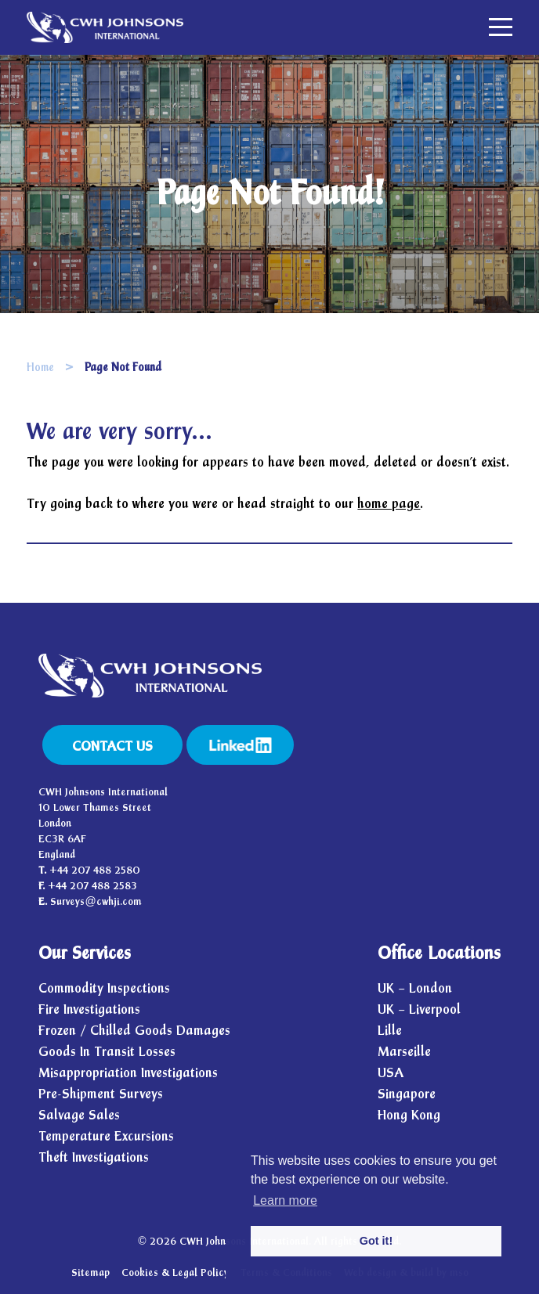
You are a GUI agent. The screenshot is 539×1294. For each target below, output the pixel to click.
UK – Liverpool (419, 1009)
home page (388, 503)
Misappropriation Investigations (128, 1072)
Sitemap (90, 1272)
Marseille (404, 1051)
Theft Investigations (93, 1157)
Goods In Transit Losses (106, 1051)
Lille (390, 1030)
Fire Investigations (89, 1009)
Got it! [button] (376, 1241)
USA (390, 1072)
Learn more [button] (285, 1200)
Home (40, 367)
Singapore (407, 1094)
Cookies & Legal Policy (175, 1272)
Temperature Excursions (106, 1136)
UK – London (415, 988)
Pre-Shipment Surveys (100, 1094)
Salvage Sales (79, 1115)
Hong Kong (409, 1115)
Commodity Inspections (104, 988)
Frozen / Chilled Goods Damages (134, 1030)
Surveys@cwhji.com (95, 901)
